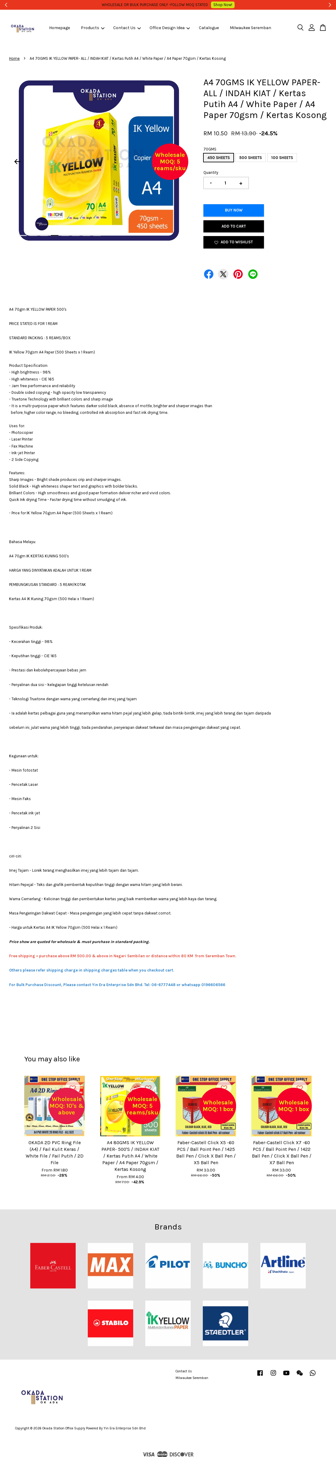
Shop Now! (214, 4)
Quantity (210, 172)
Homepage (59, 27)
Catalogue (209, 27)
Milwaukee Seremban (250, 27)
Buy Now (233, 210)
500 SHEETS (250, 157)
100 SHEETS (282, 157)
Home (14, 58)
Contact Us (127, 27)
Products (92, 27)
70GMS (209, 149)
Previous (17, 161)
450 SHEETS (218, 157)
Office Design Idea (170, 27)
